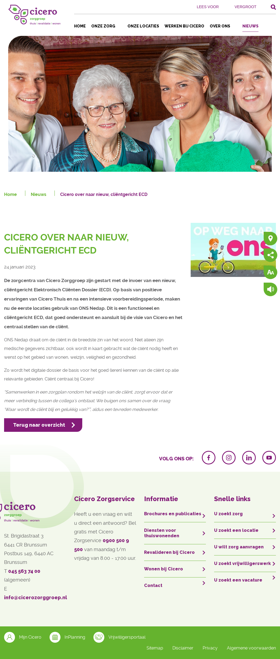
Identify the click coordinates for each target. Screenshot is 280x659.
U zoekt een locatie (236, 530)
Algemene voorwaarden (251, 648)
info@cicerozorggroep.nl (35, 597)
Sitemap (155, 648)
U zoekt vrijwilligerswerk (242, 563)
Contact (153, 585)
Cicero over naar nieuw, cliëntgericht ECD (103, 194)
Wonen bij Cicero (163, 568)
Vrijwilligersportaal (119, 637)
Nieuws (250, 26)
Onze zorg (103, 26)
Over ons (220, 26)
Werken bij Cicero (184, 26)
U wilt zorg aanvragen (239, 546)
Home (80, 26)
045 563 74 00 (24, 571)
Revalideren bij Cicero (169, 552)
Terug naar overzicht (39, 425)
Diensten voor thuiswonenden (161, 533)
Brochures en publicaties (172, 513)
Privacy (210, 648)
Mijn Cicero (22, 637)
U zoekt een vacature (238, 580)
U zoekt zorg (228, 513)
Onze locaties (143, 26)
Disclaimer (182, 648)
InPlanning (67, 637)
